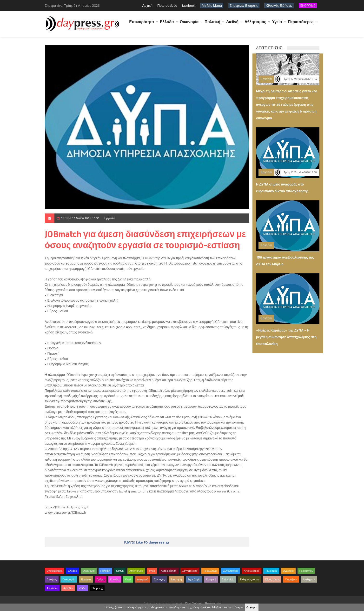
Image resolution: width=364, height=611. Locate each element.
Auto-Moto (228, 579)
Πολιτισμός (68, 579)
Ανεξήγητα (309, 579)
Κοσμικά (211, 579)
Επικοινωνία (213, 603)
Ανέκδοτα (52, 588)
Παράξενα (291, 579)
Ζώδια (82, 588)
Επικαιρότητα (141, 24)
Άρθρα (100, 579)
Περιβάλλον (306, 571)
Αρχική (147, 5)
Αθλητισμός (255, 24)
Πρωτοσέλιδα (167, 5)
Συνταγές (159, 579)
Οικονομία (189, 24)
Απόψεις (52, 579)
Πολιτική (212, 24)
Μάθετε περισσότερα (227, 607)
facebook (189, 5)
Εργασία (109, 218)
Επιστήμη (176, 579)
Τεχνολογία (194, 579)
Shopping (97, 588)
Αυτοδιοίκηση (168, 571)
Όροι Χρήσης (193, 603)
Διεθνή (232, 24)
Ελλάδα (167, 24)
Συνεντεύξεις (230, 571)
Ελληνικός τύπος (249, 579)
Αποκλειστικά (251, 571)
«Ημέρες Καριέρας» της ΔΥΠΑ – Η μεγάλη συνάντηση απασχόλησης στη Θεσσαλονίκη (286, 337)
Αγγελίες (68, 588)
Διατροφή (142, 579)
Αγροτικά (288, 571)
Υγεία (277, 24)
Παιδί (128, 579)
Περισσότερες (300, 24)
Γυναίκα (114, 579)
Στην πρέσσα (190, 571)
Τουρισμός (271, 571)
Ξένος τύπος (272, 579)
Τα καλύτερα (210, 571)
